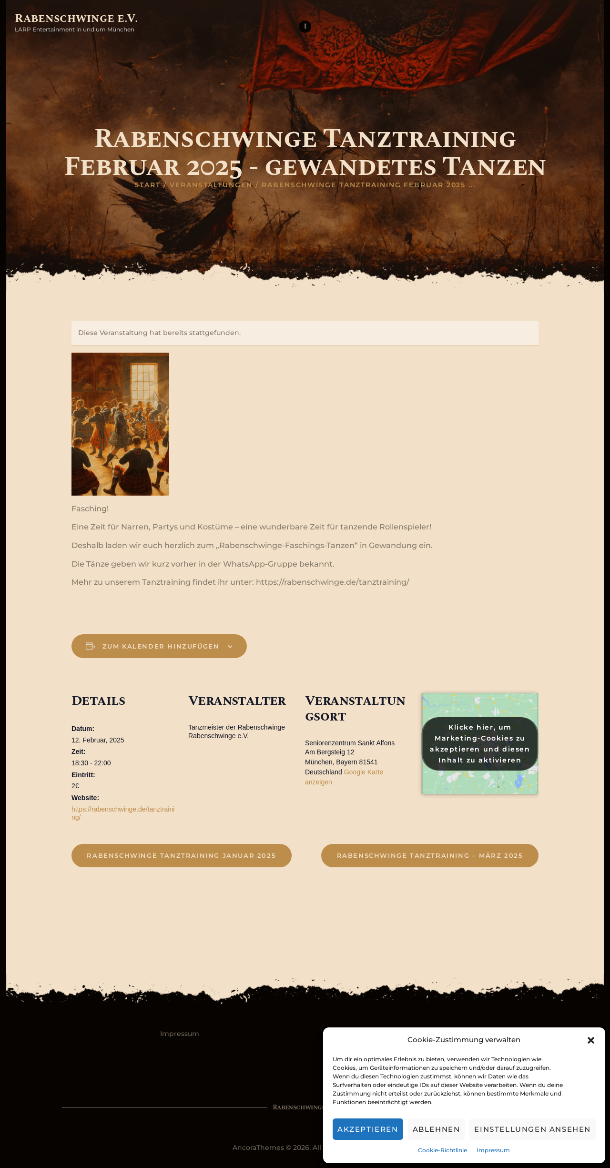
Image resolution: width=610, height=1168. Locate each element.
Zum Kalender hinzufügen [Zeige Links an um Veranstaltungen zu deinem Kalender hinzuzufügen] (162, 646)
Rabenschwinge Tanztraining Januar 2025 (181, 855)
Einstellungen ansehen (532, 1129)
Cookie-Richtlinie (442, 1150)
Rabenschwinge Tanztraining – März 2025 (430, 855)
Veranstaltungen (211, 185)
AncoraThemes (258, 1147)
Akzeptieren (367, 1129)
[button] (591, 1040)
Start (147, 185)
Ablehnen (436, 1129)
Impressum (493, 1150)
